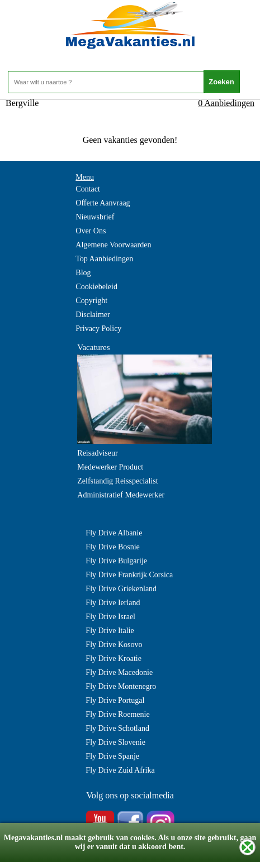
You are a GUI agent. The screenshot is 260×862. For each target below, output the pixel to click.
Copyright (91, 300)
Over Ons (90, 231)
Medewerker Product (110, 467)
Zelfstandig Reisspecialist (117, 481)
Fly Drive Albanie (114, 533)
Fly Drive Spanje (112, 756)
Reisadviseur (97, 453)
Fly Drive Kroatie (113, 658)
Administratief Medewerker (120, 495)
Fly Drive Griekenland (121, 589)
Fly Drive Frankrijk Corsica (129, 575)
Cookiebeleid (96, 286)
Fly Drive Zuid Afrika (120, 770)
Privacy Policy (98, 328)
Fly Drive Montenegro (121, 686)
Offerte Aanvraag (102, 203)
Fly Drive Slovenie (115, 742)
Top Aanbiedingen (104, 259)
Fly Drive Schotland (117, 728)
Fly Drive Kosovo (114, 644)
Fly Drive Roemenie (117, 714)
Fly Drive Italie (110, 630)
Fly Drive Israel (110, 616)
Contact (87, 189)
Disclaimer (92, 314)
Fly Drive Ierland (113, 602)
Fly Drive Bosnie (112, 547)
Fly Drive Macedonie (119, 672)
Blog (83, 273)
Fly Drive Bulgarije (116, 561)
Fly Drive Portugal (115, 700)
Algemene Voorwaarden (113, 245)
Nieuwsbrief (94, 217)
